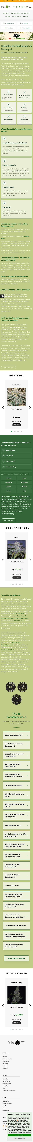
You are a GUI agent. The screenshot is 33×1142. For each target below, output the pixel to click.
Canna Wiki (5, 1068)
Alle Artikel (5, 1063)
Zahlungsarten (6, 1061)
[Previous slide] (3, 407)
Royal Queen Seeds (21, 627)
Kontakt (4, 1105)
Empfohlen (5, 1078)
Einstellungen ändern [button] (20, 1138)
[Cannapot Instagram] (3, 1129)
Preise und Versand (7, 1058)
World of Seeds (19, 629)
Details (16, 425)
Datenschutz (5, 1085)
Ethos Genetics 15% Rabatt (22, 1)
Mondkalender (6, 1110)
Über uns (5, 1056)
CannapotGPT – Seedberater (9, 1090)
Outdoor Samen (25, 13)
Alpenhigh (5, 1121)
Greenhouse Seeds (7, 627)
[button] (11, 431)
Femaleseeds (21, 624)
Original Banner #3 (8, 1)
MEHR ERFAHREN (8, 367)
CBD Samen (8, 17)
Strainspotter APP (7, 1083)
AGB (4, 1088)
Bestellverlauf (6, 1101)
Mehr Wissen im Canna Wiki (16, 967)
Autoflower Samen (7, 658)
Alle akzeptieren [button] (19, 1135)
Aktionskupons (6, 1081)
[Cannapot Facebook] (6, 1129)
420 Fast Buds (19, 622)
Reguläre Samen (17, 17)
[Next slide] (30, 407)
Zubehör (25, 17)
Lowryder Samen (15, 13)
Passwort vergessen (7, 1103)
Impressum (5, 1065)
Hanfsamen (6, 13)
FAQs (4, 1108)
